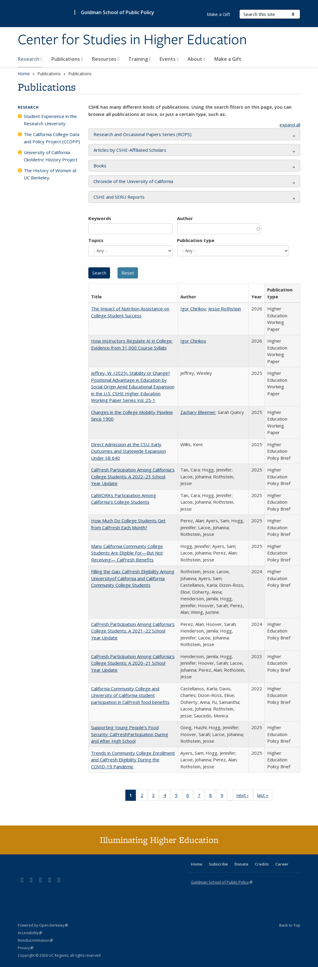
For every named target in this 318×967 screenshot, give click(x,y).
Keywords (99, 218)
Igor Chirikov (193, 309)
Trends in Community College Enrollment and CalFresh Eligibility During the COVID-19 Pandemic (133, 760)
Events (169, 59)
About (196, 59)
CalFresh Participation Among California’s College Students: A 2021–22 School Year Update (133, 631)
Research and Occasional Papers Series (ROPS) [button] (142, 134)
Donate (241, 864)
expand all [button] (290, 125)
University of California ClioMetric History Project (51, 156)
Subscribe (218, 864)
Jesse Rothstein (224, 309)
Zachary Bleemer (198, 412)
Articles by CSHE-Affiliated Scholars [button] (129, 150)
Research (30, 59)
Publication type (195, 240)
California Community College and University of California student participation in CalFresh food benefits (130, 695)
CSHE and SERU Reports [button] (119, 197)
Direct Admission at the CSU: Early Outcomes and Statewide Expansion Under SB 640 (128, 451)
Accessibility (30, 932)
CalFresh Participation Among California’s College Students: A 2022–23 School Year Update (133, 476)
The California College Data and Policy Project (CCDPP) (52, 138)
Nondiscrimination (35, 940)
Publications (67, 59)
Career (282, 864)
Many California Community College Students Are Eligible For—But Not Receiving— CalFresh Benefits (127, 553)
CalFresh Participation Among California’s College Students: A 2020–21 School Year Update (133, 663)
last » (264, 796)
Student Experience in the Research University (50, 119)
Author (185, 218)
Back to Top (289, 925)
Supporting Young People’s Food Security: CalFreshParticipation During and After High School (129, 734)
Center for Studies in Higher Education (132, 40)
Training (139, 59)
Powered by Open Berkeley (43, 925)
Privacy (25, 947)
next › (244, 796)
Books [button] (99, 166)
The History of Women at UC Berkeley (50, 174)
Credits (262, 864)
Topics (95, 240)
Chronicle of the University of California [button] (133, 181)
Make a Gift (227, 59)
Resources (105, 59)
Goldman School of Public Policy (117, 12)
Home (24, 73)
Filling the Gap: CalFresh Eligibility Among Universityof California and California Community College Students (132, 578)
